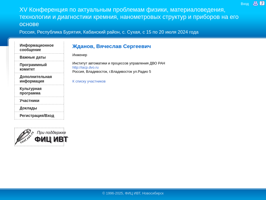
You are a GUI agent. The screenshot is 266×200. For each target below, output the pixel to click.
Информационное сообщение (37, 47)
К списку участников (89, 81)
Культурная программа (31, 90)
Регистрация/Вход (37, 115)
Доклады (28, 108)
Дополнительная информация (36, 78)
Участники (29, 100)
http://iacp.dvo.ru (85, 67)
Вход (245, 4)
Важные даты (33, 57)
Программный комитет (33, 66)
